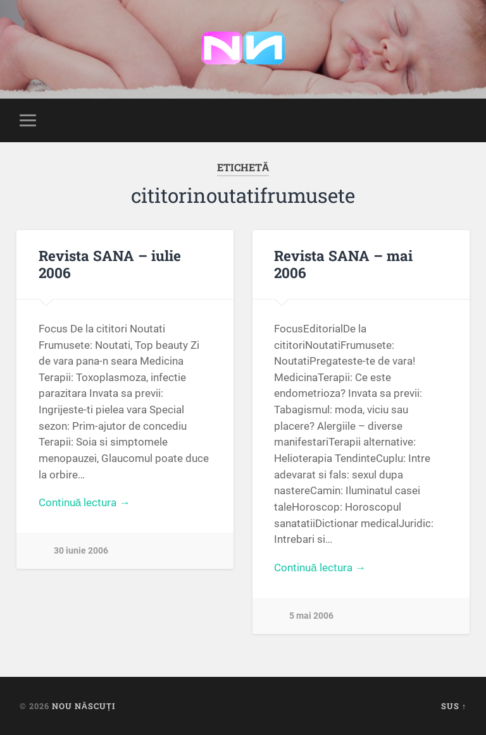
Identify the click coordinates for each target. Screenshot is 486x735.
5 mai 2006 (311, 615)
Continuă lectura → (84, 502)
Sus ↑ (453, 706)
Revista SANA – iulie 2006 (110, 264)
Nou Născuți (83, 706)
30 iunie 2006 (81, 550)
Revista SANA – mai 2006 (343, 264)
